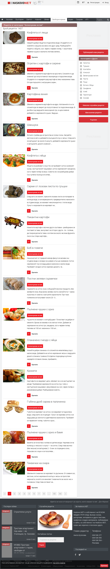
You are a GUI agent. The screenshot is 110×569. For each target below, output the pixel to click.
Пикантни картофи (38, 217)
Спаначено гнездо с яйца (42, 340)
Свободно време (58, 19)
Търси (41, 545)
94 (60, 493)
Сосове (86, 98)
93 (54, 493)
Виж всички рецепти (93, 112)
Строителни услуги (22, 511)
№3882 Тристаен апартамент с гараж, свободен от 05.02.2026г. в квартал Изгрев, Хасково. (24, 550)
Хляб (85, 91)
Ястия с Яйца (88, 85)
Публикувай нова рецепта (93, 52)
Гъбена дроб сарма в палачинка (46, 401)
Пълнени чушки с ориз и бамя (45, 432)
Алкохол (86, 72)
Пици (85, 82)
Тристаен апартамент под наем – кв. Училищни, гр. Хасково (24, 531)
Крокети (32, 370)
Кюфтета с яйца (36, 155)
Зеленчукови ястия (35, 39)
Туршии (86, 66)
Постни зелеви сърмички (42, 278)
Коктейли (87, 69)
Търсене (93, 120)
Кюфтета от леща (37, 32)
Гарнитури (87, 95)
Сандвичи (87, 88)
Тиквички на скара (38, 463)
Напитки (86, 63)
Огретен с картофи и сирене (43, 63)
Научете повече (59, 563)
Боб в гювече (35, 248)
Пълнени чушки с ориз (40, 309)
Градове (79, 19)
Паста (85, 79)
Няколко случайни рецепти (93, 105)
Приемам (104, 566)
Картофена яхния (37, 94)
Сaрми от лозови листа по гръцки (47, 186)
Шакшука (32, 125)
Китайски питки (45, 534)
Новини (38, 19)
